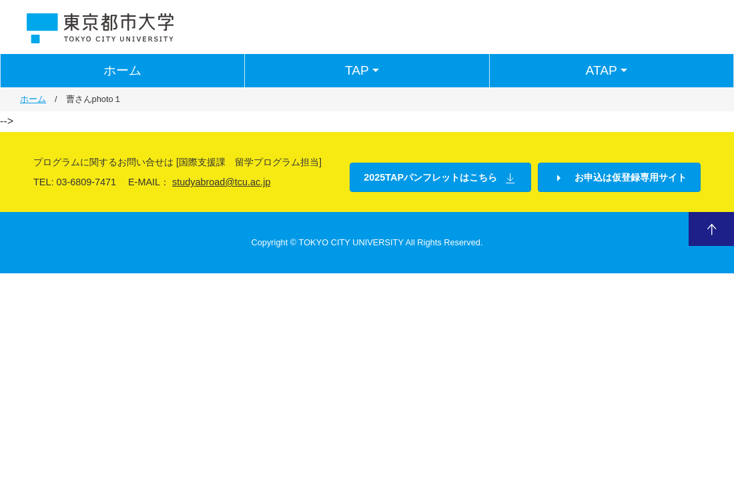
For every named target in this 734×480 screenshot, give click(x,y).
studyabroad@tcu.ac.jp (221, 182)
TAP (363, 70)
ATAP (608, 70)
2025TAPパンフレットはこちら (440, 178)
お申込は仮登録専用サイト (619, 178)
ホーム (122, 70)
